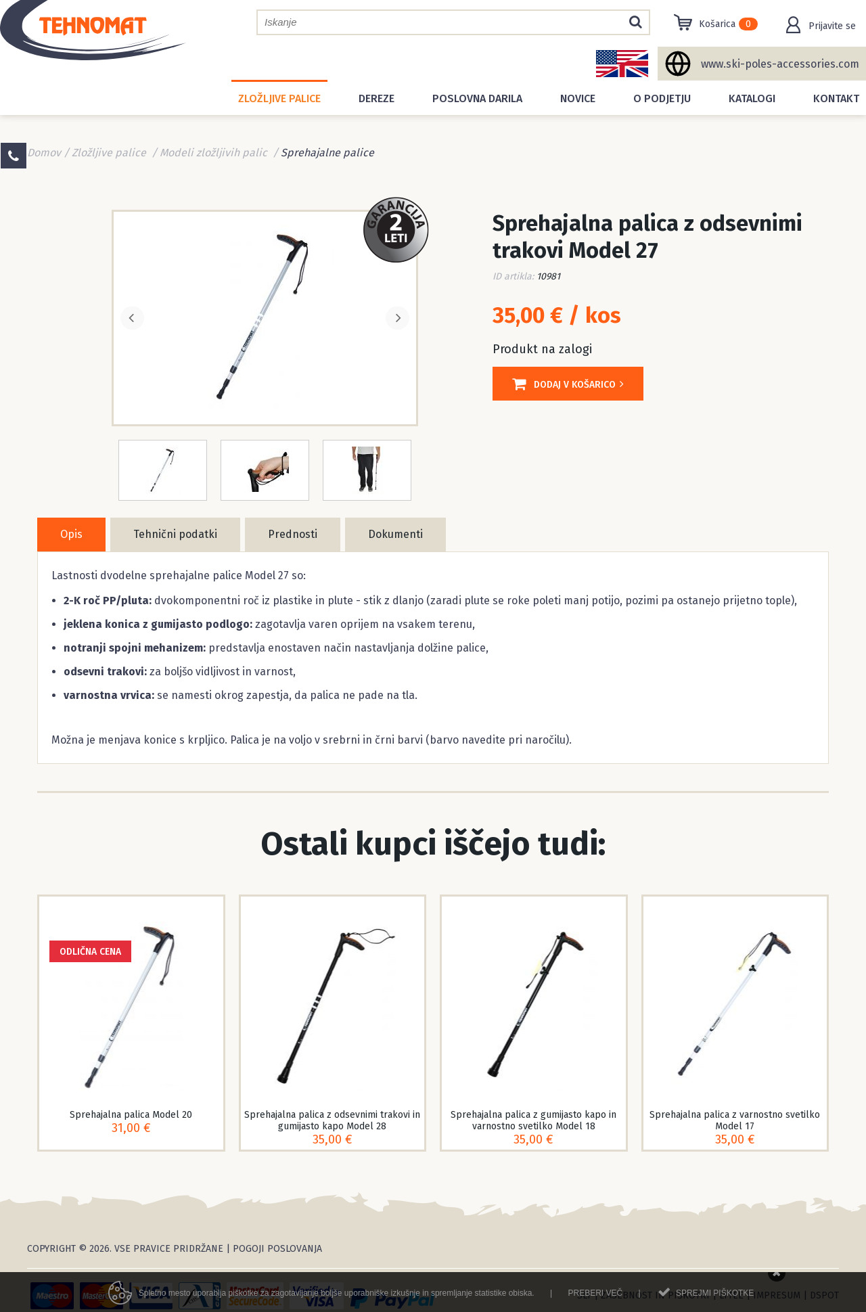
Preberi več (595, 1298)
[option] (265, 316)
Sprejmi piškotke (715, 1298)
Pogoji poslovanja (277, 1248)
